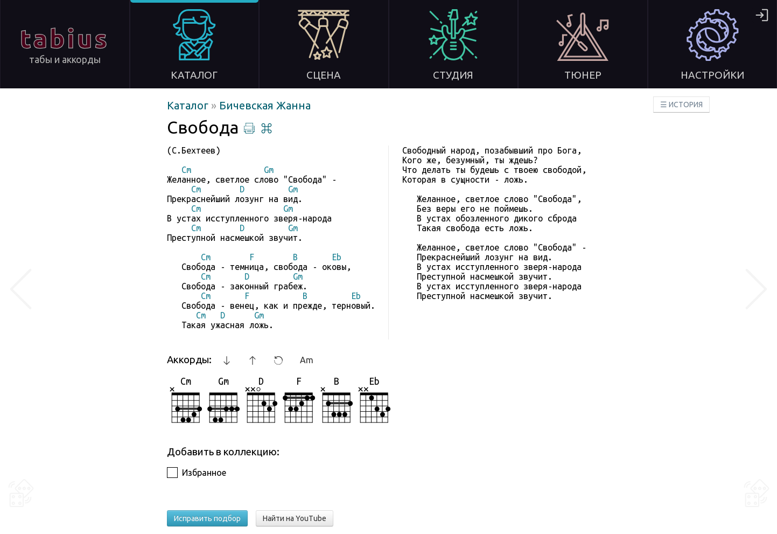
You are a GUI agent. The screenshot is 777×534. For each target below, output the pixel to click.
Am (306, 360)
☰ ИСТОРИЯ (681, 104)
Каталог (189, 105)
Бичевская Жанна (265, 105)
